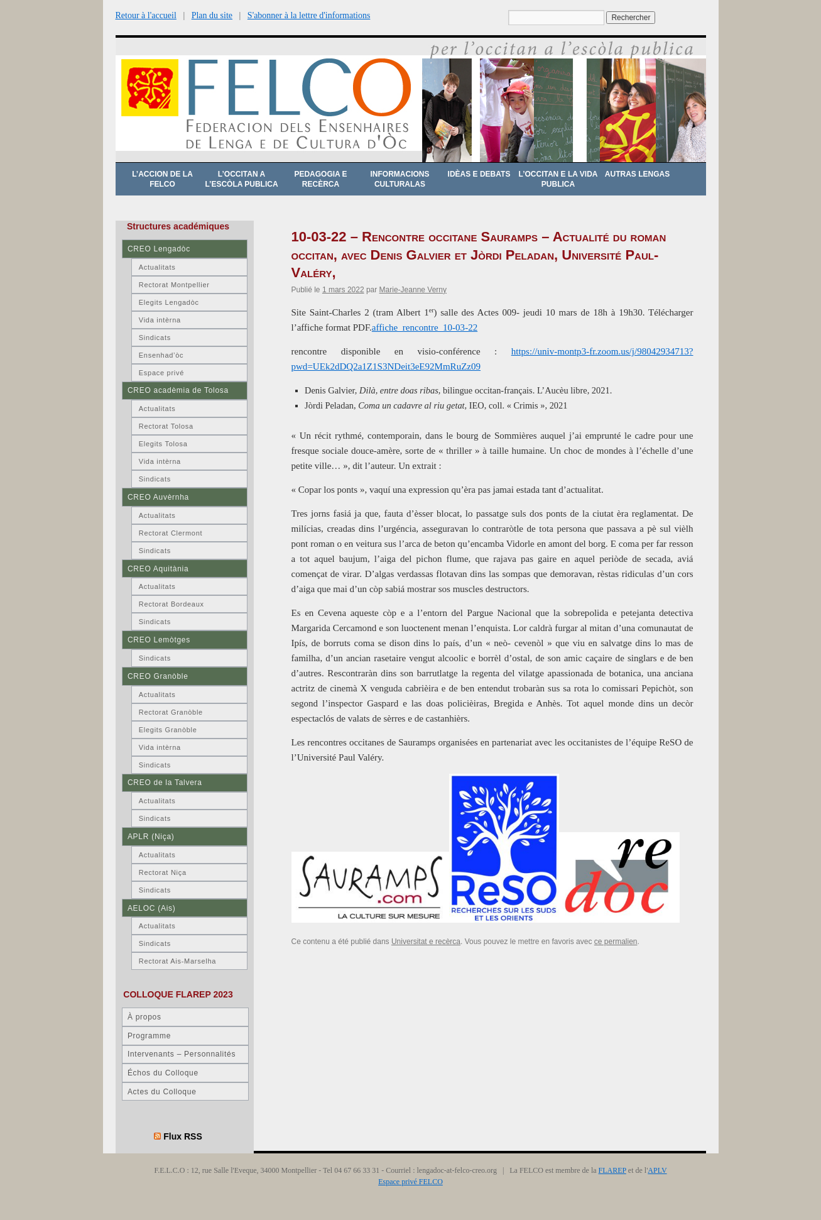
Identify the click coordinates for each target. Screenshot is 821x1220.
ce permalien (616, 941)
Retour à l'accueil (146, 15)
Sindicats (155, 337)
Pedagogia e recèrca (320, 179)
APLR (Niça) (151, 836)
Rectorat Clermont (171, 533)
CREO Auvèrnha (158, 497)
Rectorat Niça (163, 872)
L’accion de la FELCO (162, 179)
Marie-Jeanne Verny (413, 289)
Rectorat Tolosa (166, 426)
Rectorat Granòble (171, 712)
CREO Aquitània (158, 568)
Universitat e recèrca (425, 941)
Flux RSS (182, 1136)
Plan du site (212, 15)
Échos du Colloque (163, 1073)
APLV (657, 1170)
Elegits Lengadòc (169, 302)
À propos (144, 1017)
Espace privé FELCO (410, 1181)
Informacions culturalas (400, 179)
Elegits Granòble (168, 730)
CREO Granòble (158, 676)
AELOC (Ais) (152, 908)
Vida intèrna (160, 320)
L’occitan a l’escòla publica (241, 179)
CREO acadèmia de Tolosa (178, 390)
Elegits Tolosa (163, 444)
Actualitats (157, 267)
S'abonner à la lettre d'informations (309, 15)
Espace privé (161, 372)
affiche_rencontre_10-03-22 (424, 327)
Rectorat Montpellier (174, 285)
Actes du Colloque (162, 1091)
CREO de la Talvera (165, 782)
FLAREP (612, 1170)
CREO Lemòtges (159, 639)
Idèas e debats (479, 174)
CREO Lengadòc (159, 249)
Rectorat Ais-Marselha (177, 961)
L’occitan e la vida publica (558, 179)
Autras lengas (637, 174)
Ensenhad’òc (161, 355)
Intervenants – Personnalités (182, 1054)
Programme (149, 1035)
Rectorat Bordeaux (171, 604)
